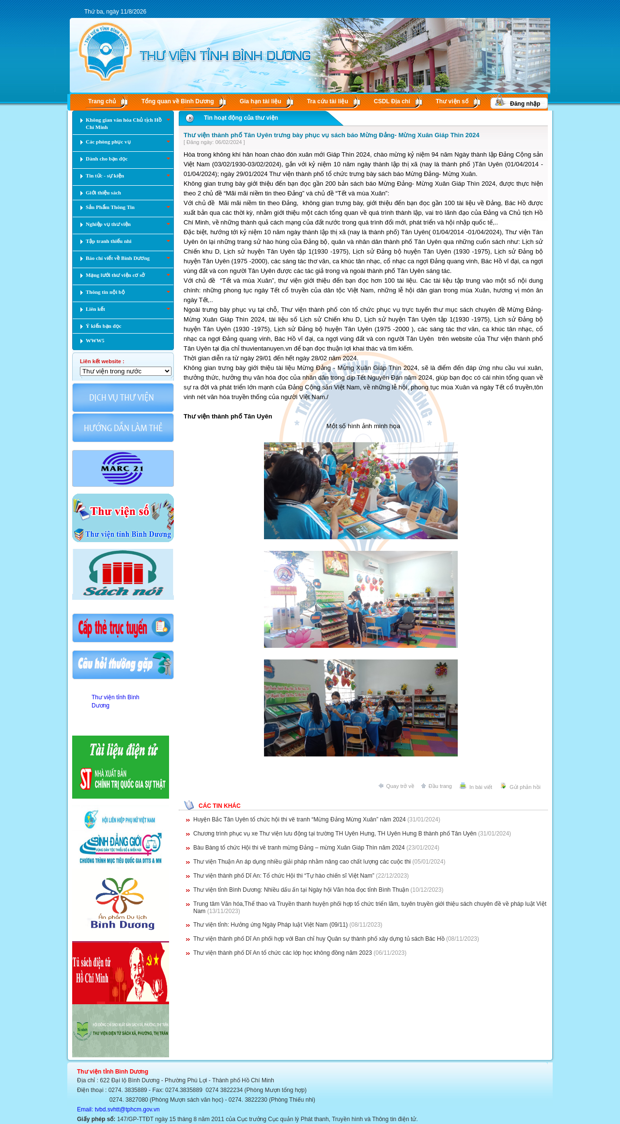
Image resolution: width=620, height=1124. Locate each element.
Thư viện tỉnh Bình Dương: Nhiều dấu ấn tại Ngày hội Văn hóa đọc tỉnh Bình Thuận (301, 889)
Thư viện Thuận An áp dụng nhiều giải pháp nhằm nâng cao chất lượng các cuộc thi (302, 861)
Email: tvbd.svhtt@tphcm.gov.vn (118, 1109)
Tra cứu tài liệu (327, 101)
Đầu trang (440, 786)
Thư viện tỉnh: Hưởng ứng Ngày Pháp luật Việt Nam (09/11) (270, 924)
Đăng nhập (525, 103)
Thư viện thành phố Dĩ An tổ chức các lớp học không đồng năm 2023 (282, 952)
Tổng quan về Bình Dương (177, 101)
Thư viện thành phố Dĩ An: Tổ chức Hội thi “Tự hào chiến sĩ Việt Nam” (284, 875)
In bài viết (480, 787)
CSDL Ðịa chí (392, 101)
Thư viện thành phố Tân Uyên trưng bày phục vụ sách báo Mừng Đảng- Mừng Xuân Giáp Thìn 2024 (332, 135)
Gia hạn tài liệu (260, 101)
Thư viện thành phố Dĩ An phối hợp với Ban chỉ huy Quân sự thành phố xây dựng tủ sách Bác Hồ (319, 938)
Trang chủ (102, 101)
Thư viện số (452, 101)
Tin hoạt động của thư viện (241, 117)
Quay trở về (400, 786)
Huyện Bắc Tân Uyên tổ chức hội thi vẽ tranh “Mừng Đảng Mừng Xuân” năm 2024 (299, 819)
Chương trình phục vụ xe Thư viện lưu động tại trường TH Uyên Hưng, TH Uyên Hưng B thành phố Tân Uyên (335, 833)
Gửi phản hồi (525, 787)
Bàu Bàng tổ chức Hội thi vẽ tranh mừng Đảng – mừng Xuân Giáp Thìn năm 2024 (299, 847)
